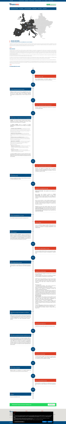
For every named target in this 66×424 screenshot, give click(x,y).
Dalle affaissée (21, 8)
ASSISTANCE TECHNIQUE (38, 0)
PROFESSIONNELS (34, 8)
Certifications (40, 8)
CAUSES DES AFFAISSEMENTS (27, 8)
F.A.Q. (43, 0)
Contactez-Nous (37, 304)
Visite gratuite (45, 8)
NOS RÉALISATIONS (31, 0)
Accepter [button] (50, 421)
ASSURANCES (26, 0)
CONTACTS (46, 0)
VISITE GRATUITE (51, 404)
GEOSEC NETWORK (21, 0)
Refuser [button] (44, 421)
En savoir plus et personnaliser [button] (19, 421)
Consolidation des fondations (14, 8)
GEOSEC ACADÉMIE (51, 0)
